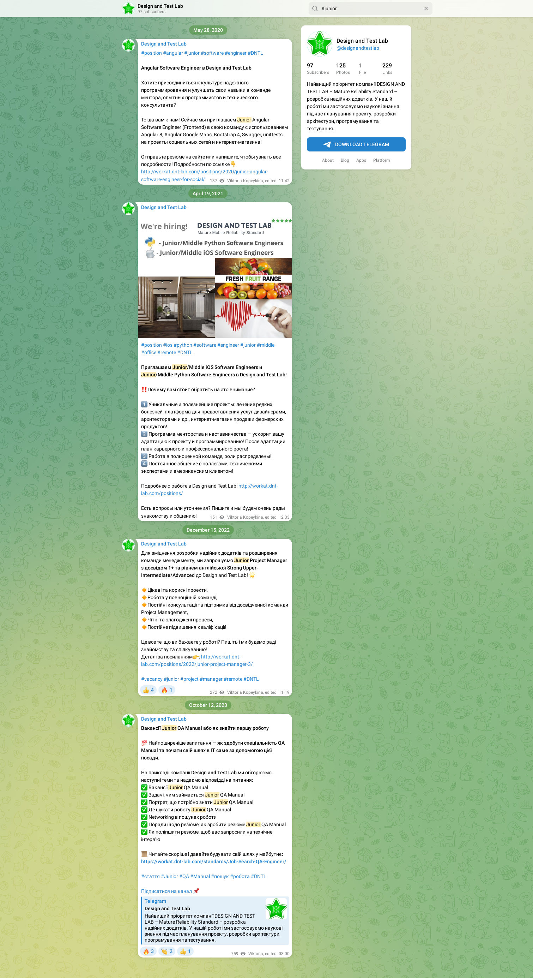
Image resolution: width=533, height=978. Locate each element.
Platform (381, 160)
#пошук (220, 876)
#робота (240, 876)
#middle (265, 345)
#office (148, 352)
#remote (166, 352)
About (328, 160)
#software (212, 53)
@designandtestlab (358, 48)
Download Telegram (356, 145)
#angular (173, 53)
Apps (361, 160)
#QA (184, 876)
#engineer (236, 53)
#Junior (169, 876)
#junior (192, 53)
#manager (211, 679)
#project (189, 679)
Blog (345, 160)
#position (151, 53)
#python (183, 345)
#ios (167, 345)
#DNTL (255, 53)
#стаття (150, 876)
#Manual (200, 876)
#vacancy (152, 679)
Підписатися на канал (166, 891)
